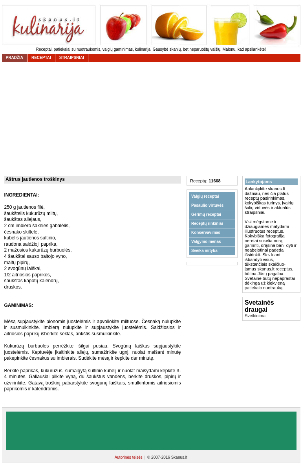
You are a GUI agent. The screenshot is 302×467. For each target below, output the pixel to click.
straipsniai (71, 57)
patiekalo (253, 287)
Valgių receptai (205, 196)
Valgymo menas (206, 241)
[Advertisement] (151, 431)
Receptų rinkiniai (207, 223)
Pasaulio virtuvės (207, 205)
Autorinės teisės (129, 457)
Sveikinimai (256, 315)
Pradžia (14, 57)
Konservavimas (205, 232)
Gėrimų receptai (206, 214)
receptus (284, 269)
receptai (41, 57)
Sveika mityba (204, 250)
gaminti (251, 245)
